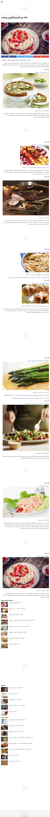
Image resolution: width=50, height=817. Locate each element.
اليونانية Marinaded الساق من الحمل (40, 179)
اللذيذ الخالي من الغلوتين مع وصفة (30, 113)
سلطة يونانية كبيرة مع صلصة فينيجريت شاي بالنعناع (37, 403)
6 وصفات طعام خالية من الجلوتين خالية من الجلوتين (19, 626)
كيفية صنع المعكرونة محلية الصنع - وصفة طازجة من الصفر (21, 737)
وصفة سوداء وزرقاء (13, 711)
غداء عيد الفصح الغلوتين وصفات (15, 602)
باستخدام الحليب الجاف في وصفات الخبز (17, 719)
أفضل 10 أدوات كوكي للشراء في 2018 (17, 705)
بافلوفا (47, 593)
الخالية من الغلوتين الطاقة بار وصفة (16, 614)
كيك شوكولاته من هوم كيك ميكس (16, 687)
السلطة (45, 456)
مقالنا (29, 398)
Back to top (25, 811)
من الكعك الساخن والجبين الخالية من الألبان (34, 308)
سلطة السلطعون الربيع (43, 486)
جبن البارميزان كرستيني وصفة (15, 761)
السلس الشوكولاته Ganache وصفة (16, 731)
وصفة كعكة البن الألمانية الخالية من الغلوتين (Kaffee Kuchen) (22, 620)
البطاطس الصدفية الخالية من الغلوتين (38, 277)
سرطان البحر (38, 524)
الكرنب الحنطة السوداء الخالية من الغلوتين (17, 632)
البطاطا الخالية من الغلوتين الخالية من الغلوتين (38, 252)
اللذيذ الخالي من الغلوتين (43, 173)
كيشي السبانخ (41, 113)
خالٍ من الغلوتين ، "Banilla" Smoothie (17, 608)
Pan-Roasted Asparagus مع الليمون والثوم (38, 360)
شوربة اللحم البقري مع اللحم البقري (16, 725)
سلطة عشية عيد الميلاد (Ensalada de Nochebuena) (20, 749)
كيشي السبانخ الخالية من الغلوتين (41, 72)
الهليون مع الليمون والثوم (30, 395)
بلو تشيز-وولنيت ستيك (13, 693)
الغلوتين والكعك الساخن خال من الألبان (40, 283)
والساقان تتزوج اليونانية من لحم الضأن (24, 220)
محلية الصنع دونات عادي (14, 755)
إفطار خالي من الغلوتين (13, 14)
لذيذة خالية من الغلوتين (14, 113)
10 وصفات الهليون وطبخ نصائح (19, 398)
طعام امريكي (20, 14)
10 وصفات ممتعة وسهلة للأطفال (15, 699)
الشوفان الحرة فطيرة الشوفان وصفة (16, 638)
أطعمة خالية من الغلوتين (5, 14)
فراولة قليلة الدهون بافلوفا (43, 556)
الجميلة (38, 456)
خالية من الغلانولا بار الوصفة (14, 644)
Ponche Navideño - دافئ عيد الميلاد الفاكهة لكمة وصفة (20, 743)
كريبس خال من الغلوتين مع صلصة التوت (40, 144)
